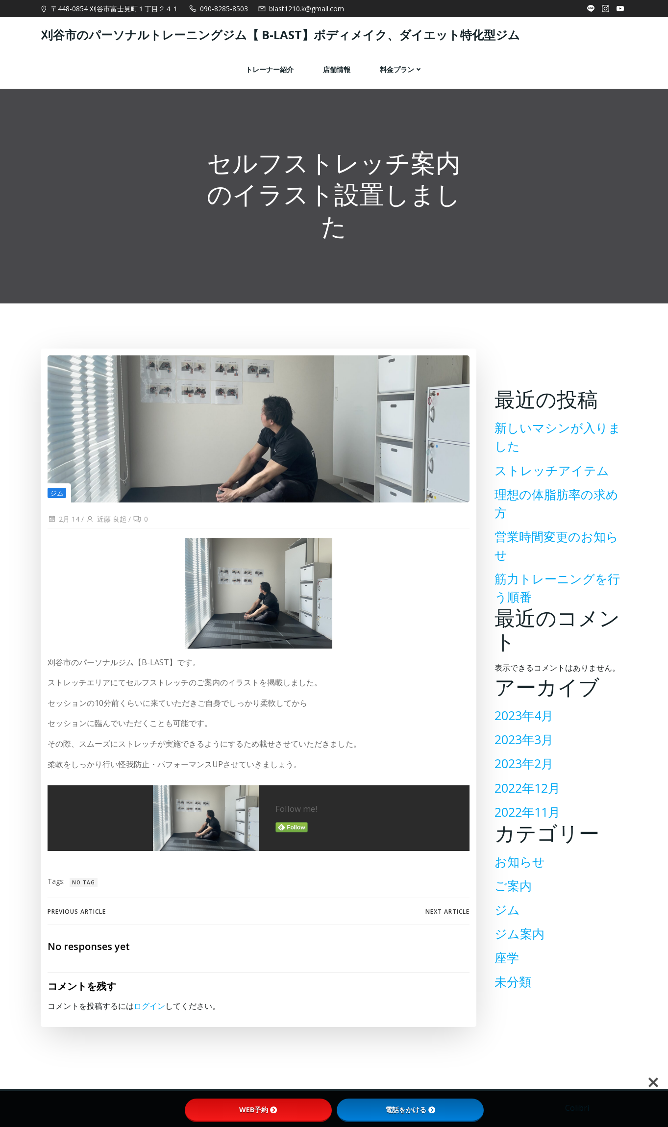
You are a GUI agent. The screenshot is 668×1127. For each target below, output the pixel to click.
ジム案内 (518, 928)
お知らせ (518, 856)
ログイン (149, 1023)
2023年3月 (522, 734)
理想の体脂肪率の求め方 (561, 507)
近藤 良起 (105, 526)
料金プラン (401, 67)
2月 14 (63, 526)
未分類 (511, 976)
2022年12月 (525, 782)
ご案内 (511, 880)
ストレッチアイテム (550, 483)
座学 (505, 952)
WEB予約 (258, 1109)
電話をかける (410, 1109)
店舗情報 (336, 67)
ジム (56, 500)
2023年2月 (522, 758)
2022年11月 (525, 806)
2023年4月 (522, 710)
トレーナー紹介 (270, 67)
